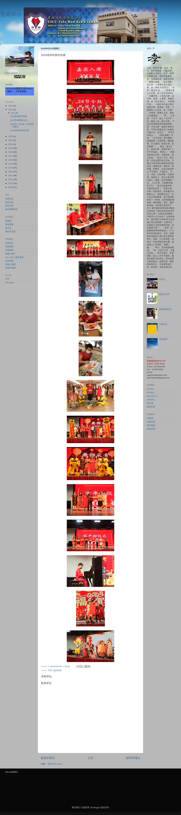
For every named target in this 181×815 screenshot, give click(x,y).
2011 (10, 179)
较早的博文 (133, 757)
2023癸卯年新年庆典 (19, 130)
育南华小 (10, 14)
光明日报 (151, 422)
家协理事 (9, 224)
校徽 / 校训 (10, 254)
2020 (10, 144)
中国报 (150, 418)
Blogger (96, 807)
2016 (10, 160)
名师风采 (9, 199)
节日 (50, 670)
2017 (10, 156)
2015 (10, 164)
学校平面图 (10, 268)
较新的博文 (48, 757)
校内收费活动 (11, 209)
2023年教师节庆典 (18, 116)
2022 (10, 136)
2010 (10, 183)
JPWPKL (151, 400)
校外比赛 (9, 206)
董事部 (8, 221)
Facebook (9, 282)
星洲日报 (151, 429)
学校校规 (9, 261)
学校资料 (9, 246)
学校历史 (9, 243)
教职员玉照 (10, 231)
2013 (10, 171)
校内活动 (57, 670)
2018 (10, 152)
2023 (10, 109)
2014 (10, 168)
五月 (13, 113)
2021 (10, 140)
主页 (90, 757)
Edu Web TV (152, 396)
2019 (10, 148)
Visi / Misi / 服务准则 (14, 257)
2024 (10, 106)
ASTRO (150, 389)
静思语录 (151, 407)
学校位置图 (10, 264)
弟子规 (150, 403)
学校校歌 (9, 250)
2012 (10, 175)
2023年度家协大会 (18, 120)
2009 (10, 187)
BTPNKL (151, 392)
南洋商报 (151, 425)
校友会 (8, 228)
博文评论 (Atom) (55, 764)
